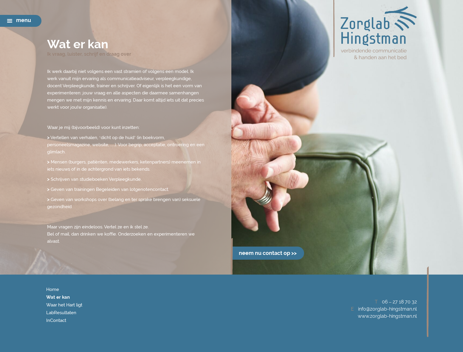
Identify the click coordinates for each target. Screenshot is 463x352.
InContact (56, 320)
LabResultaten (61, 312)
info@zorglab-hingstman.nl (387, 309)
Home (52, 289)
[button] (23, 21)
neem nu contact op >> (268, 253)
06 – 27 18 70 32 (399, 302)
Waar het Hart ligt (64, 305)
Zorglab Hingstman (375, 31)
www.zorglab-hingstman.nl (387, 316)
